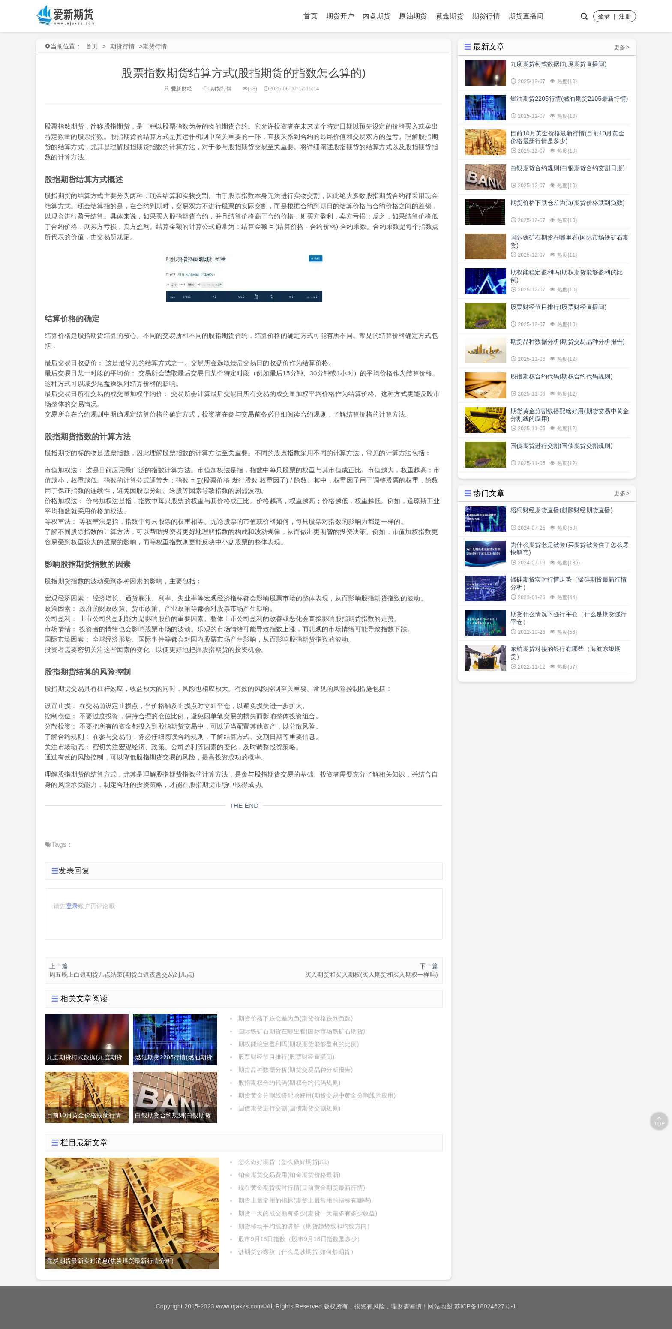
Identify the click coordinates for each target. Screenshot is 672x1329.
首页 (310, 16)
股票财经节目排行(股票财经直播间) (286, 1056)
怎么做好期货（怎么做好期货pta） (285, 1161)
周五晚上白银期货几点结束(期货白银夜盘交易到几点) (122, 974)
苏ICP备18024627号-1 (485, 1306)
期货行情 (486, 16)
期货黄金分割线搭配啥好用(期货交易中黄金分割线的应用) (317, 1095)
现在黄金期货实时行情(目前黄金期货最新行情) (301, 1187)
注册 (625, 16)
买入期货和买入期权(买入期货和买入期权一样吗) (371, 974)
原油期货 (413, 16)
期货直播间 (526, 16)
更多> (622, 47)
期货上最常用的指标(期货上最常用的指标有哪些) (304, 1200)
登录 (604, 16)
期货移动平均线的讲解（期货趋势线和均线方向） (305, 1226)
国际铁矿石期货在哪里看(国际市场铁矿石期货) (301, 1031)
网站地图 (440, 1306)
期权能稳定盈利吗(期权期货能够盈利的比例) (298, 1044)
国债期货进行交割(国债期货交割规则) (289, 1108)
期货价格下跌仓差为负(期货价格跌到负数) (295, 1018)
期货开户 (340, 16)
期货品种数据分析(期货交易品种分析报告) (295, 1069)
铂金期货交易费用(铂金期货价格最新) (289, 1174)
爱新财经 (178, 89)
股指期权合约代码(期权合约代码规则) (289, 1082)
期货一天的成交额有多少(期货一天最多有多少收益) (308, 1213)
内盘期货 (376, 16)
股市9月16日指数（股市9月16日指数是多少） (300, 1239)
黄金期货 (450, 16)
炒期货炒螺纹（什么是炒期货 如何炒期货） (297, 1251)
